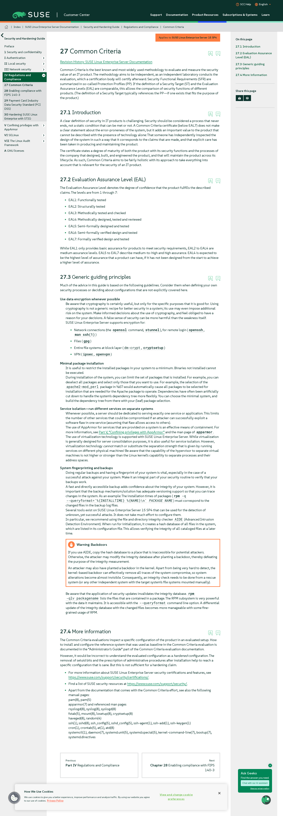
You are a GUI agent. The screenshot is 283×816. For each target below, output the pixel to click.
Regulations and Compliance (141, 27)
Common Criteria (173, 27)
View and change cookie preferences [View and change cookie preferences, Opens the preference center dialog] (176, 797)
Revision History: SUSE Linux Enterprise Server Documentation (106, 62)
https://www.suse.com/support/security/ (157, 684)
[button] (14, 798)
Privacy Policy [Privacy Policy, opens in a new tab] (55, 800)
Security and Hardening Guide (101, 27)
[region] (121, 797)
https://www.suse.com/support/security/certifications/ (108, 677)
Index (17, 27)
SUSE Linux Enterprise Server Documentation (52, 27)
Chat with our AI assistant (255, 783)
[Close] (219, 793)
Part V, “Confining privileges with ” (132, 432)
